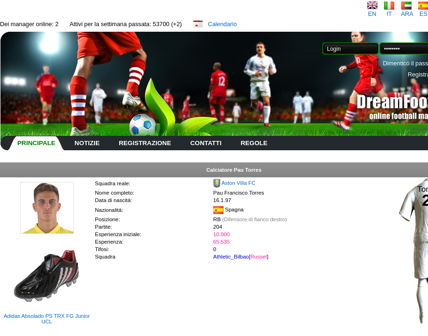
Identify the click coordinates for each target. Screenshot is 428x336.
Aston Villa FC (238, 183)
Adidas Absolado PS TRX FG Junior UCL (47, 318)
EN (372, 11)
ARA (407, 11)
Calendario (222, 24)
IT (389, 11)
